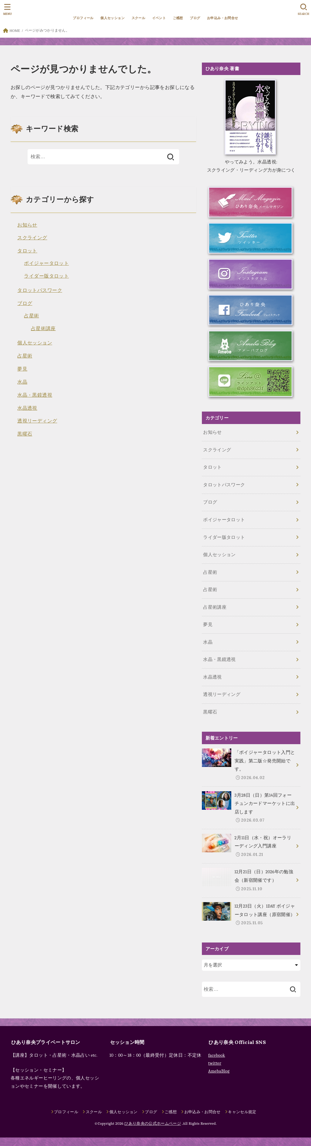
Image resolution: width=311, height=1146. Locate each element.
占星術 (31, 316)
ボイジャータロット (46, 263)
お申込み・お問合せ (222, 18)
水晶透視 (27, 408)
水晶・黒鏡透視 (34, 395)
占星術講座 (43, 328)
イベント (159, 18)
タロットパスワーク (39, 290)
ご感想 (178, 18)
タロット (27, 251)
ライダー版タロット (46, 276)
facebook (216, 1055)
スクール (138, 18)
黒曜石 (24, 434)
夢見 (22, 369)
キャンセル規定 (242, 1112)
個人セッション (112, 18)
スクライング (32, 238)
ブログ (195, 18)
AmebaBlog (218, 1071)
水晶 (22, 382)
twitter (214, 1063)
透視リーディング (37, 421)
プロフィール (83, 18)
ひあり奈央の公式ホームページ (152, 1123)
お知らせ (27, 225)
